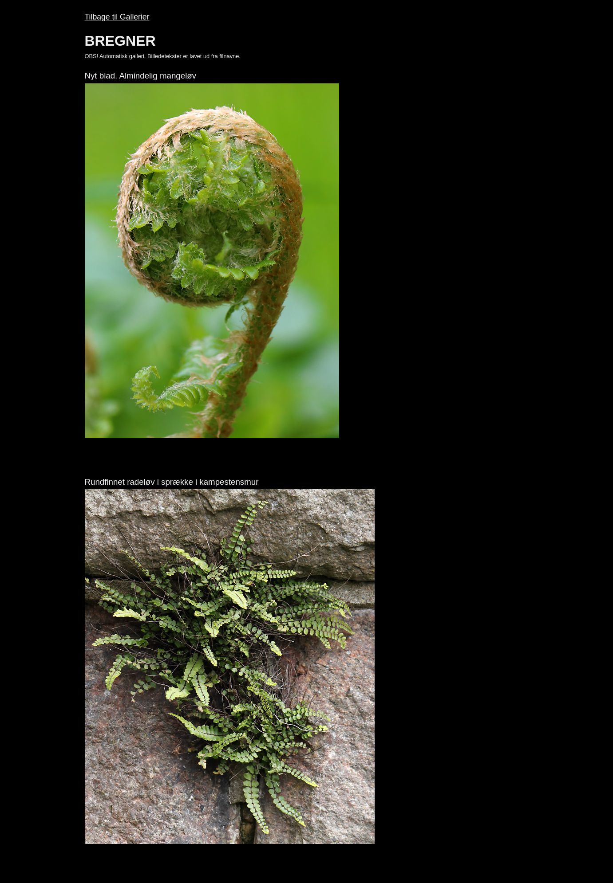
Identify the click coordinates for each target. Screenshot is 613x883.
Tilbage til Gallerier (117, 16)
